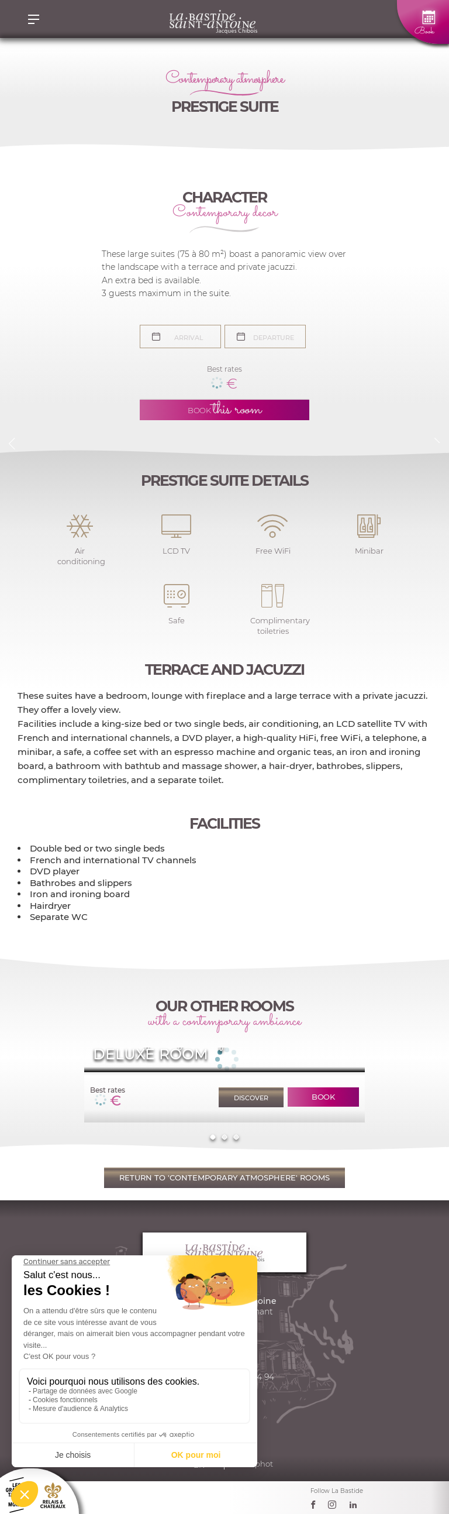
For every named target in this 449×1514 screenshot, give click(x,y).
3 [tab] (236, 1137)
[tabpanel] (224, 1085)
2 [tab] (224, 1137)
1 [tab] (212, 1137)
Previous (12, 443)
